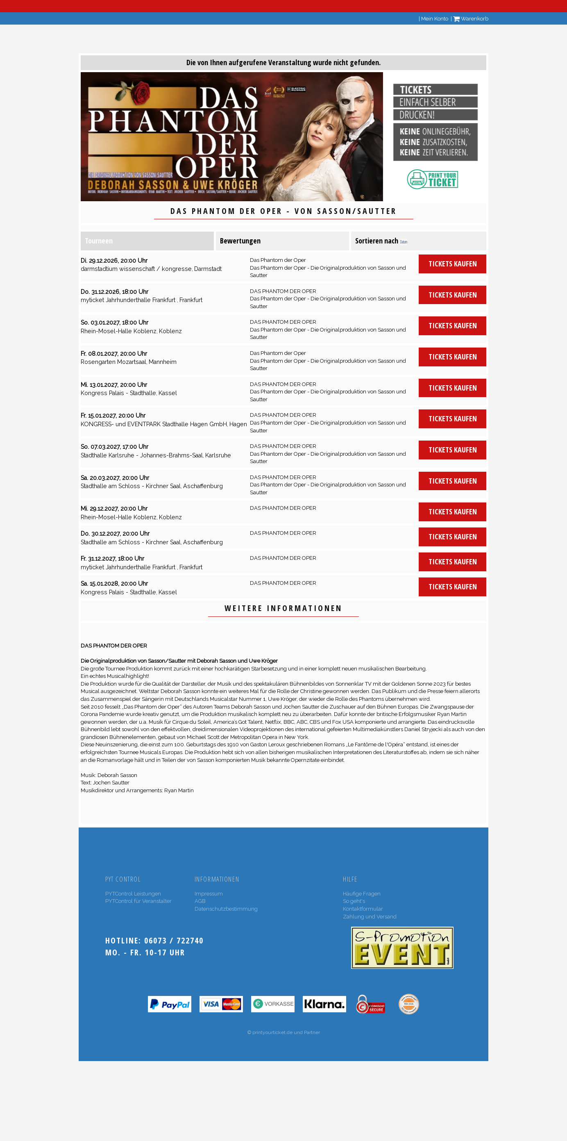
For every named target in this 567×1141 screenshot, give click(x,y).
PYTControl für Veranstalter (138, 901)
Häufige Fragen (362, 894)
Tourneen (99, 240)
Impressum (209, 894)
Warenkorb (470, 19)
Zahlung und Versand (370, 917)
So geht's (354, 901)
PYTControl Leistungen (133, 894)
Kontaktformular (363, 909)
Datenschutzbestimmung (226, 909)
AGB (200, 901)
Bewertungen (240, 240)
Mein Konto (434, 19)
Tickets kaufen (453, 263)
